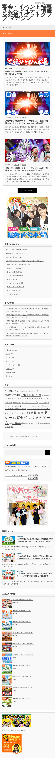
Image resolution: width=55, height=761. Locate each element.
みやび (24, 68)
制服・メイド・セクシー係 (15, 286)
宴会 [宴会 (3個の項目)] (14, 418)
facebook (43, 3)
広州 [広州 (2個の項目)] (10, 423)
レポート (9, 369)
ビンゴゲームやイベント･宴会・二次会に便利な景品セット (25, 261)
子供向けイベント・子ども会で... (23, 654)
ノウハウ (17, 68)
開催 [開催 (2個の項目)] (12, 427)
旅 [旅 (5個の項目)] (38, 423)
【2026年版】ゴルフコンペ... (21, 621)
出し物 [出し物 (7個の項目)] (40, 413)
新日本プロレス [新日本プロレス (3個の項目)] (31, 423)
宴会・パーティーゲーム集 (14, 253)
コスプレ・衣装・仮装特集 (14, 275)
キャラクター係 (12, 279)
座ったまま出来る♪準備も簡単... (22, 632)
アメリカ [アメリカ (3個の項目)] (28, 398)
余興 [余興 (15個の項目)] (33, 412)
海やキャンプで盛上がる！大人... (23, 676)
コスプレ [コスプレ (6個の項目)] (43, 402)
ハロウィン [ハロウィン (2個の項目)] (37, 406)
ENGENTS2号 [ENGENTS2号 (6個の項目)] (32, 391)
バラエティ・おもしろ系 (15, 283)
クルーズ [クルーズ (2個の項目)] (25, 402)
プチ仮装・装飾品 (12, 294)
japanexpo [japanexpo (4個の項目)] (46, 395)
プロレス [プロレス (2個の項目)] (13, 409)
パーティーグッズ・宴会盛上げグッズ (18, 264)
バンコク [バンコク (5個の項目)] (45, 406)
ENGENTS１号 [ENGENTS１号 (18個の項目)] (31, 395)
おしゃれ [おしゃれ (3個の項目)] (8, 398)
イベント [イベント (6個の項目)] (36, 398)
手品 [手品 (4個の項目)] (23, 423)
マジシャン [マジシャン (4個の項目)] (31, 409)
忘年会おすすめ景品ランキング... (23, 687)
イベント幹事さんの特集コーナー (16, 249)
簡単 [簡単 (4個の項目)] (8, 427)
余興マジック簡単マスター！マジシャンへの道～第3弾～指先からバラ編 (26, 72)
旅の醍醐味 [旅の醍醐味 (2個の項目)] (43, 423)
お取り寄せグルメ (11, 350)
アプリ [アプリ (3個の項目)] (21, 398)
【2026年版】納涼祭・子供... (21, 611)
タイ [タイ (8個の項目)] (21, 406)
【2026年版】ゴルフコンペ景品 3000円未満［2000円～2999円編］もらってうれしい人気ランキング (35, 540)
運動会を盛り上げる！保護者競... (23, 643)
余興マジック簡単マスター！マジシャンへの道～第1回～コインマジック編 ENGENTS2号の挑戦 (26, 169)
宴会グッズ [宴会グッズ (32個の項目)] (25, 418)
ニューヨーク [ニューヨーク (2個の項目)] (28, 406)
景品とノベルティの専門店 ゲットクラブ (23, 436)
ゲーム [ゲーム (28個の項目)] (33, 402)
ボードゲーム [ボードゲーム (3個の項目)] (21, 409)
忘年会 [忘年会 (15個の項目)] (16, 423)
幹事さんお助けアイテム (14, 257)
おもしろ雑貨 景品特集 (14, 272)
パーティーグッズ (11, 365)
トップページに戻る (27, 190)
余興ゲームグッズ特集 (14, 268)
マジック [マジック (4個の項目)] (40, 409)
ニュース (9, 357)
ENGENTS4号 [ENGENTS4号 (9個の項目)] (12, 395)
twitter (39, 3)
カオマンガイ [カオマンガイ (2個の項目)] (17, 402)
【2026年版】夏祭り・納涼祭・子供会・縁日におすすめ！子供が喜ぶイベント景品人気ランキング (34, 557)
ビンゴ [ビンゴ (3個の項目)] (7, 409)
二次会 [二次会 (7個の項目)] (27, 413)
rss (36, 3)
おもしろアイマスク (13, 290)
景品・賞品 (9, 372)
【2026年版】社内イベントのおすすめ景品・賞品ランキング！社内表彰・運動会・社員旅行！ (34, 575)
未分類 (8, 376)
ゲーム (8, 354)
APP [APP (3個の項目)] (23, 392)
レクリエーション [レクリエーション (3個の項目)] (13, 413)
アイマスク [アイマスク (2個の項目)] (15, 398)
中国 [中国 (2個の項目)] (21, 413)
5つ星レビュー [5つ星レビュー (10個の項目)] (13, 391)
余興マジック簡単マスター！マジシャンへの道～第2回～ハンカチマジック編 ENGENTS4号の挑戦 (26, 122)
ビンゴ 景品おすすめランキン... (22, 600)
